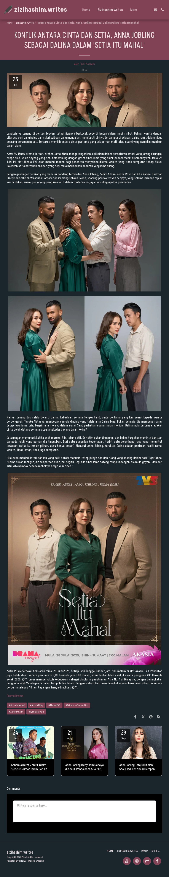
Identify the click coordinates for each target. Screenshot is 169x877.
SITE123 (22, 861)
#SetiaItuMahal (17, 705)
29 (123, 735)
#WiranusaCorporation (77, 705)
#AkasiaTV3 (54, 705)
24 (15, 735)
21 (69, 735)
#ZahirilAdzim (16, 712)
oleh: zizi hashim (84, 64)
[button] (148, 9)
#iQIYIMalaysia (36, 712)
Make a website (36, 861)
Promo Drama (15, 696)
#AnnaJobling (36, 705)
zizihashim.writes (25, 23)
